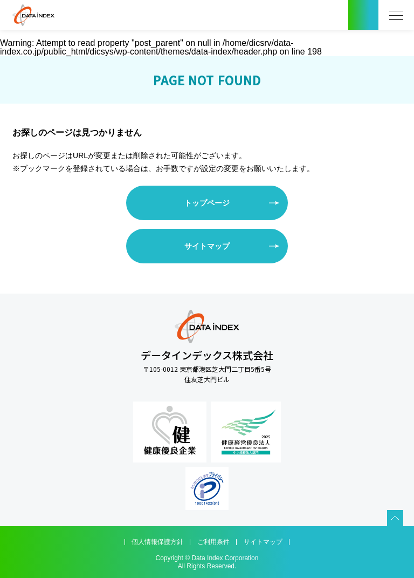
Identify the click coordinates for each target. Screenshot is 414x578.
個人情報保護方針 (157, 542)
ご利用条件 (213, 542)
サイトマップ (207, 246)
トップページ (207, 203)
